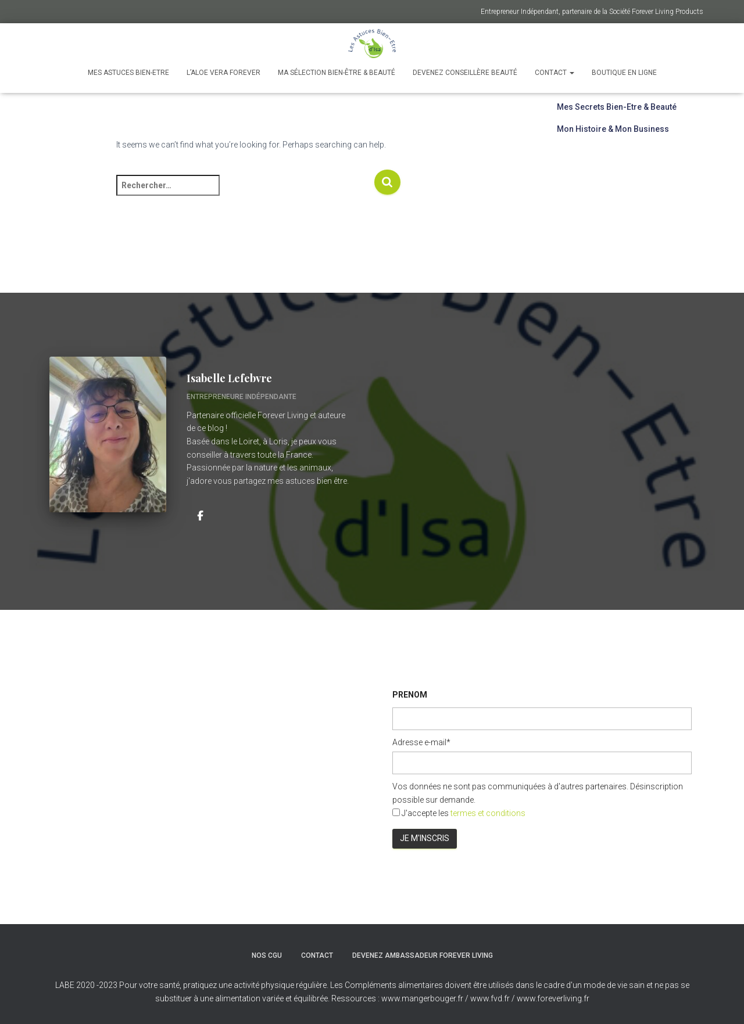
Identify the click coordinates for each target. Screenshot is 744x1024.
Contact (554, 73)
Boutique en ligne (624, 73)
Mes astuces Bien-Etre (128, 73)
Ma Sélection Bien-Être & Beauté (336, 73)
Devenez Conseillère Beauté (465, 73)
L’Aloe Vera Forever (223, 73)
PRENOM (409, 694)
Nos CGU (267, 955)
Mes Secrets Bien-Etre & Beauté (617, 107)
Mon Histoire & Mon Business (613, 129)
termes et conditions (487, 813)
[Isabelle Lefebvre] (200, 514)
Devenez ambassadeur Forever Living (422, 955)
